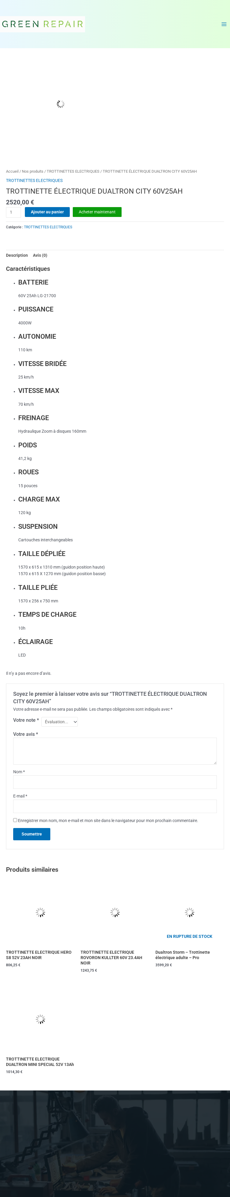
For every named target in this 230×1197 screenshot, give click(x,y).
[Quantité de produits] (13, 212)
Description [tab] (17, 255)
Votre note (26, 720)
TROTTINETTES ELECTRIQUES (73, 171)
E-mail (20, 796)
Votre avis (25, 734)
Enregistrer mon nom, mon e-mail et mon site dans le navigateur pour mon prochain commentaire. (108, 820)
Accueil (12, 171)
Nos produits (32, 171)
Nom (19, 771)
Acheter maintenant (97, 211)
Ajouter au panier (47, 211)
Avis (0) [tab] (40, 255)
